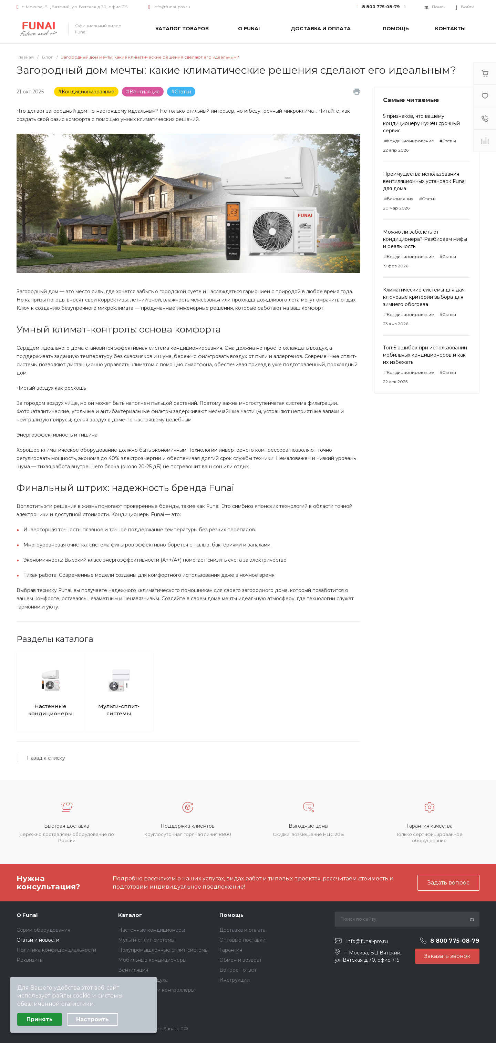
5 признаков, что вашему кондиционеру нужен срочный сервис (421, 123)
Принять (40, 1019)
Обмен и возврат (240, 960)
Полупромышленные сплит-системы (163, 950)
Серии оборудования (43, 930)
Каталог (130, 915)
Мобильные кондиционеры (152, 960)
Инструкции (234, 980)
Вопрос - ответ (238, 970)
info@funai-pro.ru (172, 6)
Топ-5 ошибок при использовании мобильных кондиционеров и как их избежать (425, 355)
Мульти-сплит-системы (119, 710)
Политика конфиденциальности (56, 950)
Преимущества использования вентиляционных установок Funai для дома (424, 181)
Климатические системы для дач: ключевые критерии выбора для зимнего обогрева (424, 297)
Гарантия (230, 950)
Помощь (231, 915)
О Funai (27, 915)
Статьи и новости (38, 940)
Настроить (92, 1019)
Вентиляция (133, 970)
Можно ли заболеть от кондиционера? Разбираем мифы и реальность (425, 239)
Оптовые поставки (242, 940)
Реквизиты (30, 960)
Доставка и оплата (242, 930)
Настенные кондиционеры (50, 710)
